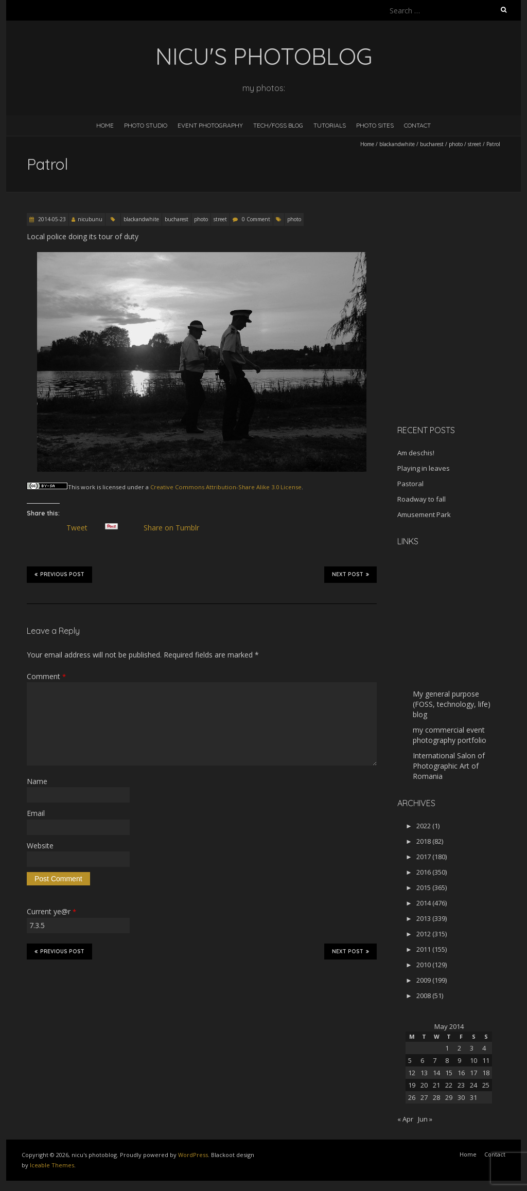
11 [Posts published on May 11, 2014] (485, 1060)
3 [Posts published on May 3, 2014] (471, 1048)
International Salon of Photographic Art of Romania (449, 766)
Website (40, 845)
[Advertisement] (461, 344)
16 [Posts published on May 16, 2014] (461, 1072)
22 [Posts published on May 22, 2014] (448, 1085)
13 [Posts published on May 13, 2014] (424, 1072)
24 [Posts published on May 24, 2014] (473, 1085)
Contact (417, 125)
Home (105, 125)
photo (456, 144)
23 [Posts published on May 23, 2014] (461, 1085)
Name (37, 781)
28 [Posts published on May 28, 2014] (436, 1097)
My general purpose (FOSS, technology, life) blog (451, 704)
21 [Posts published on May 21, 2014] (436, 1085)
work (88, 487)
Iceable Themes (52, 1165)
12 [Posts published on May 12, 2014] (411, 1072)
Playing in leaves (423, 468)
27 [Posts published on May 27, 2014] (424, 1097)
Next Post (350, 574)
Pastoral (410, 483)
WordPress (193, 1155)
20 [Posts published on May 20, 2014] (424, 1085)
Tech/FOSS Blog (278, 125)
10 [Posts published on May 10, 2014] (473, 1060)
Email (36, 813)
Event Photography (210, 125)
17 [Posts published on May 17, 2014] (473, 1072)
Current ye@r (51, 911)
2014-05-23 (51, 219)
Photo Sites (375, 125)
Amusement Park (424, 514)
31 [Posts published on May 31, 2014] (473, 1097)
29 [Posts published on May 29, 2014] (448, 1097)
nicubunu (90, 219)
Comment (46, 676)
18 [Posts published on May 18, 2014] (485, 1072)
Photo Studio (145, 125)
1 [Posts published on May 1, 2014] (447, 1048)
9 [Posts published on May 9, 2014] (459, 1060)
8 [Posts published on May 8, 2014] (447, 1060)
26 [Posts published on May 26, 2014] (411, 1097)
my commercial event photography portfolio (449, 735)
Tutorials (329, 125)
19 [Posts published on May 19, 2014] (411, 1085)
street (474, 144)
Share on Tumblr (175, 527)
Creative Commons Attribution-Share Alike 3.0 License (226, 487)
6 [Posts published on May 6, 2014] (422, 1060)
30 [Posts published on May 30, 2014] (461, 1097)
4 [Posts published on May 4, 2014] (484, 1048)
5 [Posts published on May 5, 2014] (410, 1060)
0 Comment (256, 219)
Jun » (425, 1119)
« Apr (405, 1119)
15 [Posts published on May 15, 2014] (448, 1072)
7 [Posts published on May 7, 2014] (434, 1060)
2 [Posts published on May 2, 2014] (459, 1048)
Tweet (80, 527)
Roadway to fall (421, 499)
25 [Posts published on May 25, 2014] (485, 1085)
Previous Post (59, 574)
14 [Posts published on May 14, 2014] (436, 1072)
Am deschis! (415, 452)
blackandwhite (397, 144)
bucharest (432, 144)
